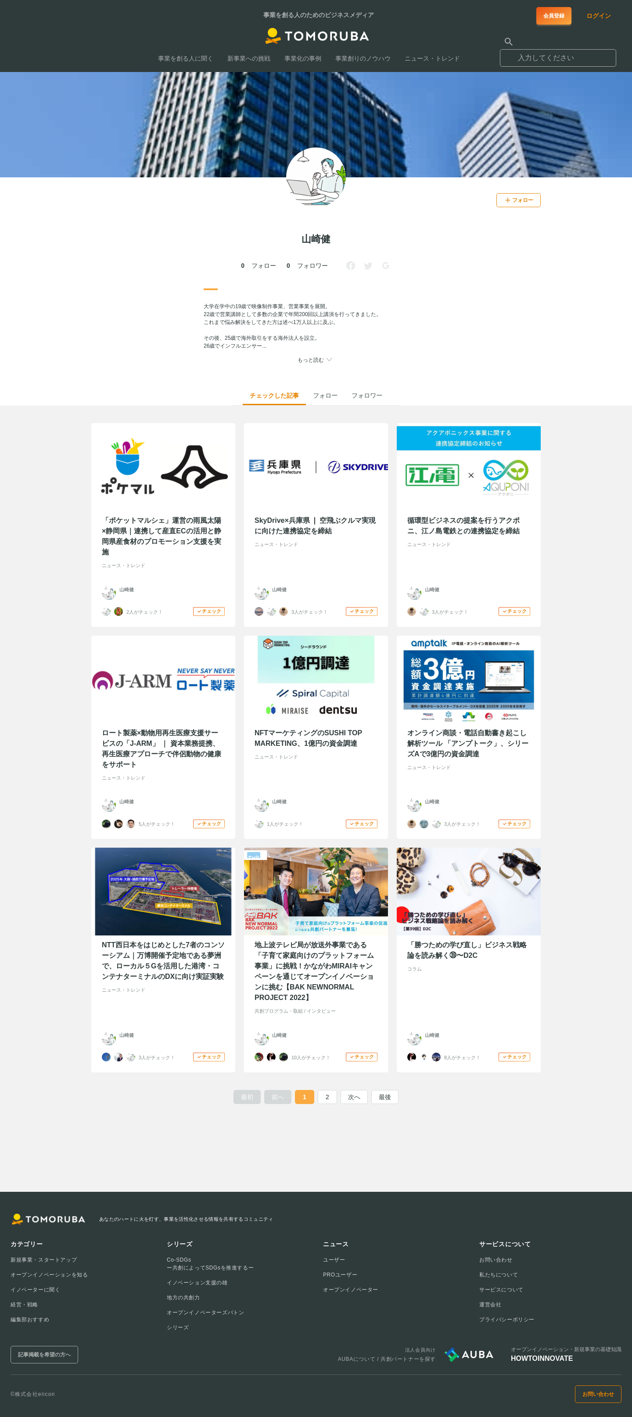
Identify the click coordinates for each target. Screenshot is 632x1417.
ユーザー (334, 1260)
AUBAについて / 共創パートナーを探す (387, 1359)
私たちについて (498, 1275)
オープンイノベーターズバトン (205, 1312)
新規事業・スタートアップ (44, 1260)
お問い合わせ (496, 1260)
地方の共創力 (183, 1298)
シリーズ (178, 1327)
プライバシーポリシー (507, 1319)
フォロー (325, 395)
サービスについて (501, 1290)
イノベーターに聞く (35, 1290)
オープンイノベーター (350, 1290)
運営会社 (490, 1305)
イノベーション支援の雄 (197, 1283)
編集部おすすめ (30, 1319)
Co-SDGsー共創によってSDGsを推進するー (210, 1264)
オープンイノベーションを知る (49, 1275)
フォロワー (367, 395)
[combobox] (558, 54)
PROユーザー (340, 1275)
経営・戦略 (24, 1305)
